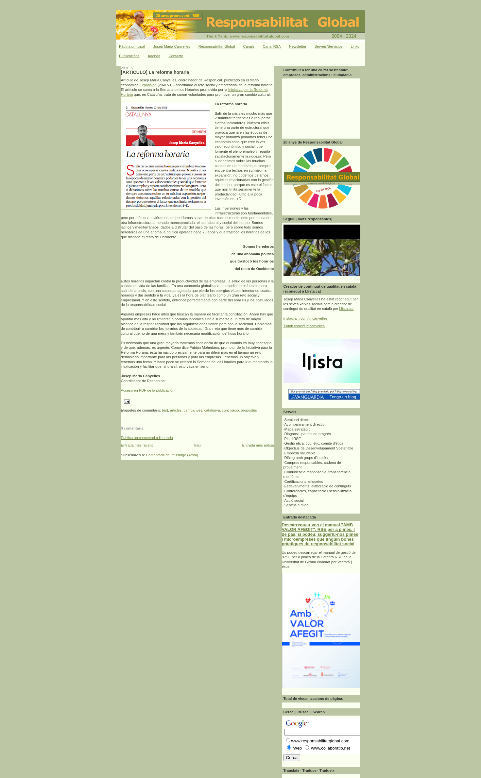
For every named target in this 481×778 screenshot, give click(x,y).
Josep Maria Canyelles (171, 46)
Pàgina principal (132, 46)
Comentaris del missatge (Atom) (172, 455)
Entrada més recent (137, 445)
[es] (165, 410)
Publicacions (129, 56)
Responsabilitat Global (216, 46)
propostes (249, 410)
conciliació (230, 410)
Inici (197, 445)
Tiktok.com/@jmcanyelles (304, 326)
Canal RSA (272, 46)
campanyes (192, 410)
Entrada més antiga (258, 445)
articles (175, 410)
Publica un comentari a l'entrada (147, 438)
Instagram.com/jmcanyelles (305, 318)
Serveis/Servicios (329, 46)
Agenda (154, 56)
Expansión (148, 85)
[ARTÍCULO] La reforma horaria (155, 72)
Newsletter (297, 46)
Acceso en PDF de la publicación (148, 390)
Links (355, 46)
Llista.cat (346, 309)
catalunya (212, 410)
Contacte (175, 56)
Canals (249, 46)
